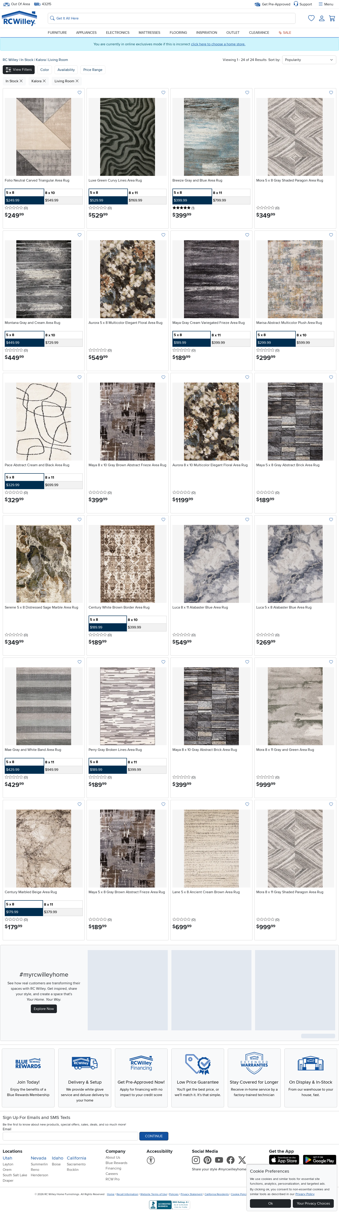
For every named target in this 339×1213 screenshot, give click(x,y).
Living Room (58, 60)
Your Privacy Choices (313, 1203)
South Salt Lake (15, 1175)
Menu (325, 4)
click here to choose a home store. (218, 44)
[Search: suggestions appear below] (171, 18)
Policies (174, 1194)
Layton (8, 1164)
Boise (56, 1164)
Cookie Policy (239, 1194)
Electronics (117, 32)
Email (7, 1129)
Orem (7, 1169)
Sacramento (76, 1164)
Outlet (233, 32)
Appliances (86, 32)
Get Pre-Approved (272, 4)
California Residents (217, 1194)
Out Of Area (16, 4)
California (76, 1158)
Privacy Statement (192, 1194)
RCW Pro (113, 1179)
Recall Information (127, 1194)
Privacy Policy (305, 1194)
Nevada (38, 1158)
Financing (113, 1168)
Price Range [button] (92, 70)
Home (110, 1194)
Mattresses (149, 32)
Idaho (57, 1158)
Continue (154, 1136)
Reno (35, 1169)
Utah (7, 1158)
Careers (112, 1174)
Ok (270, 1203)
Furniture (57, 32)
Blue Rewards (116, 1163)
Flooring (178, 32)
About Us (113, 1157)
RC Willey (10, 60)
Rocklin (73, 1169)
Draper (8, 1180)
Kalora (41, 60)
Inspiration (206, 32)
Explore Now (44, 1009)
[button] (19, 69)
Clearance (259, 32)
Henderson (39, 1175)
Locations (12, 1151)
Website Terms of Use (153, 1194)
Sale (284, 32)
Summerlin (39, 1164)
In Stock (27, 60)
